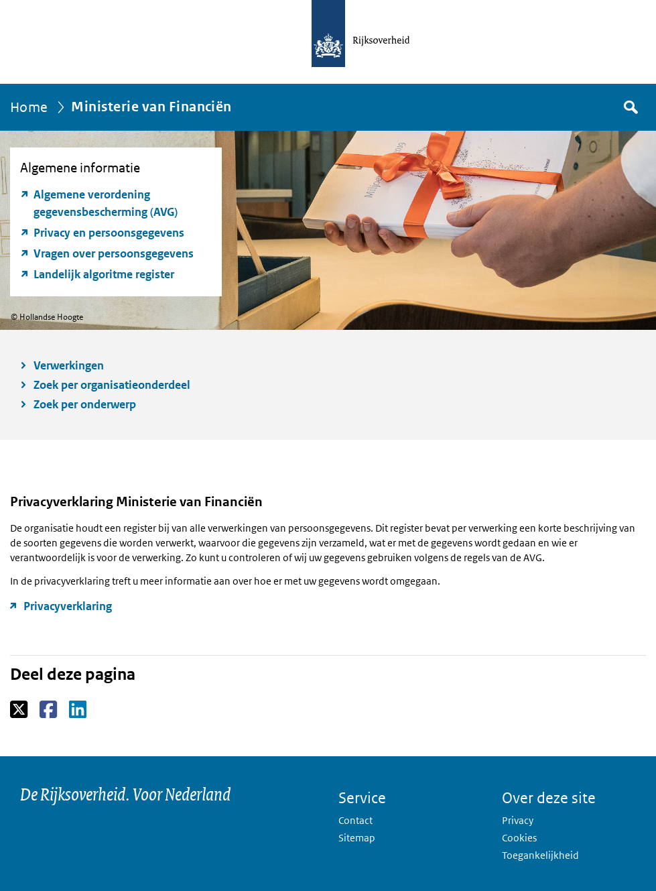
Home (29, 107)
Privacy (517, 820)
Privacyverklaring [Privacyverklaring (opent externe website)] (67, 606)
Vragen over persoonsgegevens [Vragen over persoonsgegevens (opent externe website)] (114, 253)
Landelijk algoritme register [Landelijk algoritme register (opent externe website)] (104, 274)
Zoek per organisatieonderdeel (112, 384)
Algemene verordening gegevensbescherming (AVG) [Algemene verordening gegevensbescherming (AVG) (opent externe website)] (106, 203)
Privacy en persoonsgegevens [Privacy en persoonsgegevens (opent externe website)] (109, 232)
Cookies (519, 837)
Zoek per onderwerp (85, 404)
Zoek (630, 107)
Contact (355, 820)
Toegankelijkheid (540, 855)
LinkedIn (78, 710)
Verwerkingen (69, 365)
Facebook (49, 710)
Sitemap (356, 837)
